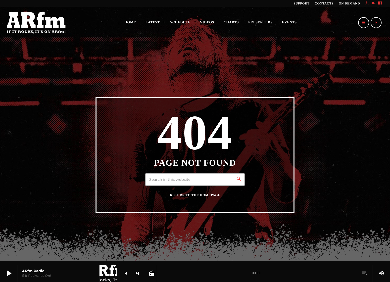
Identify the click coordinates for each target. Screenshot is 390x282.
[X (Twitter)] (367, 3)
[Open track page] (151, 273)
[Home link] (36, 22)
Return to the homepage (195, 195)
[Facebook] (380, 3)
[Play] (376, 22)
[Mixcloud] (374, 3)
